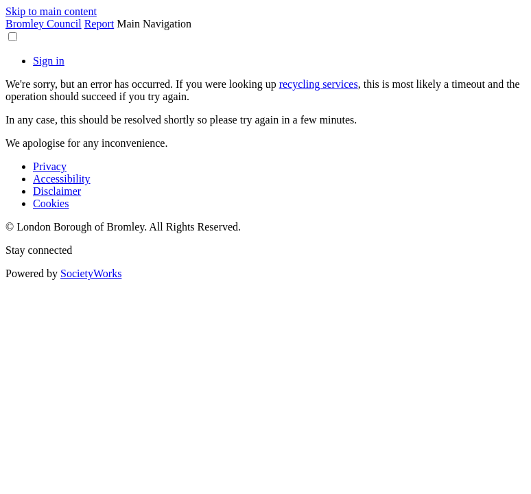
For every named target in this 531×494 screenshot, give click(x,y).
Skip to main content (51, 11)
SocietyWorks (90, 273)
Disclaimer (57, 191)
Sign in (48, 61)
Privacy (50, 166)
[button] (12, 36)
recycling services (318, 84)
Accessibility (62, 179)
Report (99, 24)
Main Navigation (154, 24)
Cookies (51, 203)
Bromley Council (43, 24)
